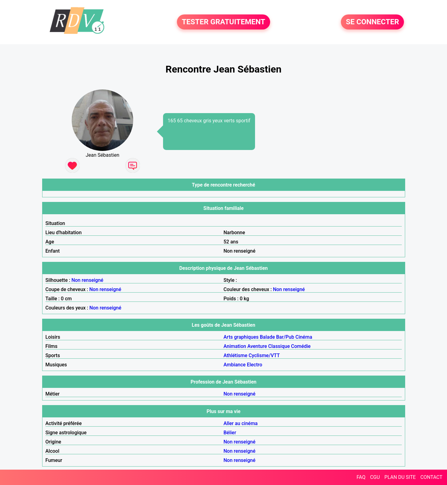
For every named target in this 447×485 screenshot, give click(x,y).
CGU (375, 477)
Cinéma (303, 337)
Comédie (301, 346)
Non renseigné (87, 280)
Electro (254, 365)
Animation (235, 346)
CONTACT (431, 477)
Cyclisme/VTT (264, 355)
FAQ (361, 477)
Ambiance (235, 365)
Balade (267, 337)
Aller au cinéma (241, 423)
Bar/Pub (285, 337)
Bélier (230, 433)
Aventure (257, 346)
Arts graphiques (241, 337)
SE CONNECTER (372, 22)
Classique (279, 346)
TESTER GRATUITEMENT (223, 22)
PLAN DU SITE (400, 477)
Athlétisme (236, 355)
